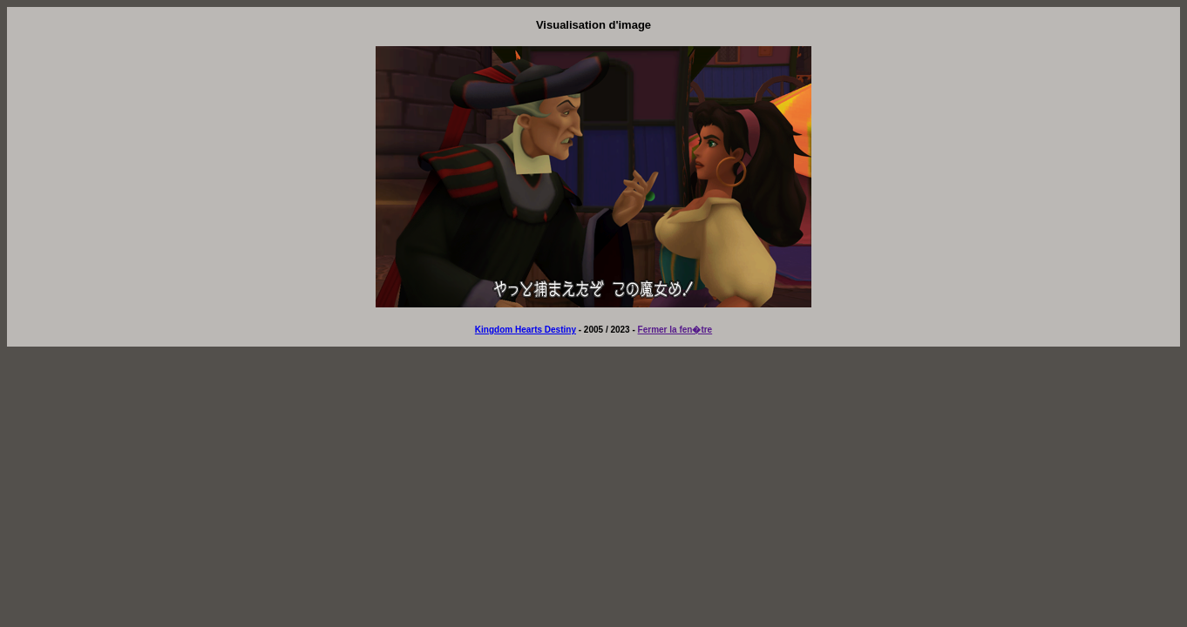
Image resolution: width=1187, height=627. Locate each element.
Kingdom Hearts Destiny (525, 329)
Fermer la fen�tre (675, 329)
